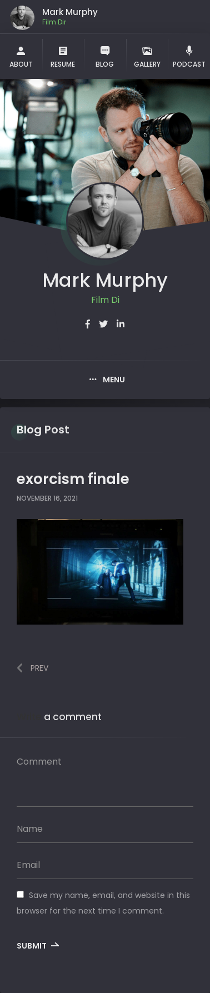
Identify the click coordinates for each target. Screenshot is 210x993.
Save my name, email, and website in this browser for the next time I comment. (103, 903)
